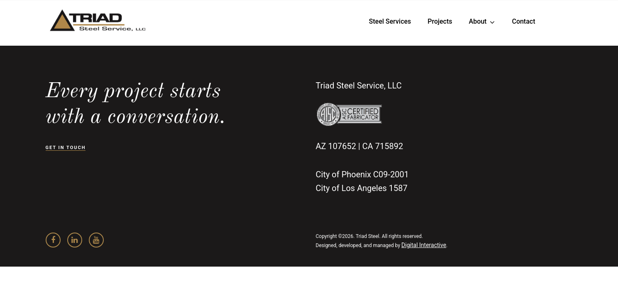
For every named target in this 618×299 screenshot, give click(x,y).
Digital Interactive (423, 245)
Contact (523, 21)
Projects (439, 21)
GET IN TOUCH (66, 147)
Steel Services (390, 21)
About (478, 21)
